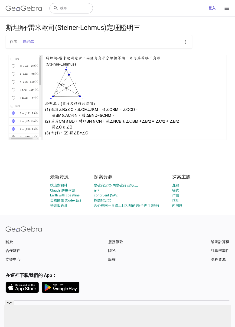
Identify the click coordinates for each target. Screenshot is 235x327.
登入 (212, 8)
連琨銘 (28, 41)
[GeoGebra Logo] (24, 8)
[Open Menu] (226, 8)
